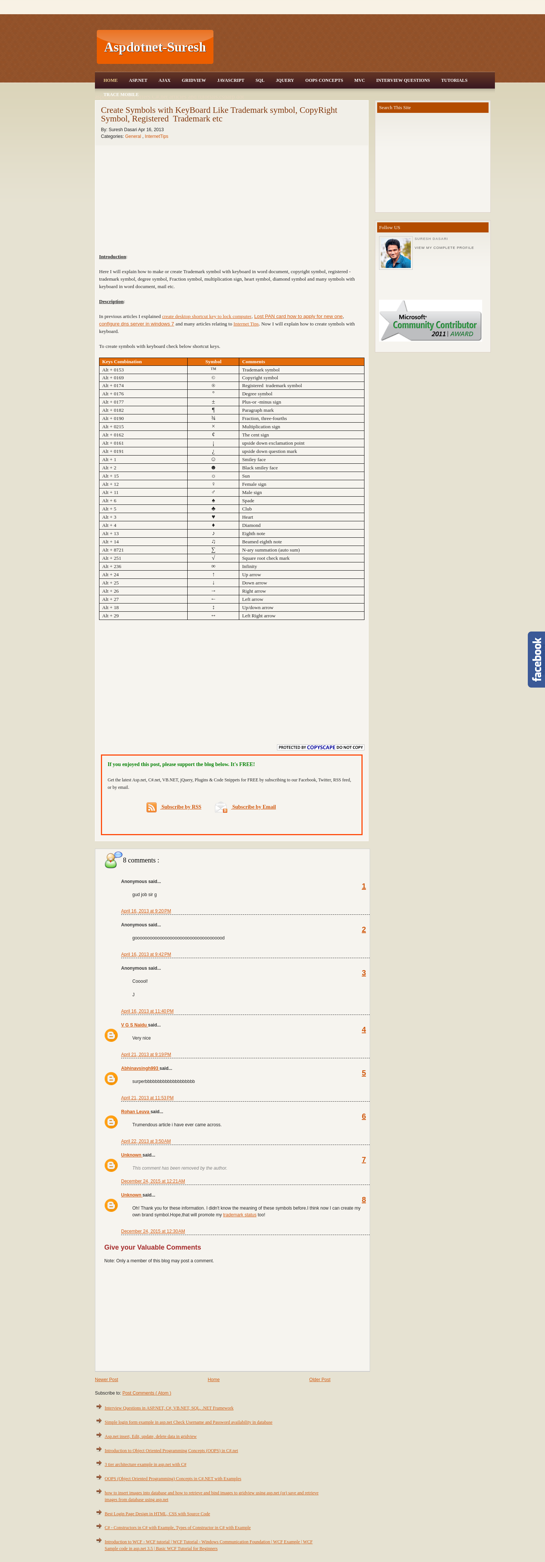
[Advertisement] (355, 47)
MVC (359, 80)
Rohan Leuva (136, 1111)
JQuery (285, 80)
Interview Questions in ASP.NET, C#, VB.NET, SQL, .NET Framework (169, 1408)
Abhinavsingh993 (140, 1068)
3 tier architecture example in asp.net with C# (146, 1464)
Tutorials (454, 80)
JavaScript (230, 80)
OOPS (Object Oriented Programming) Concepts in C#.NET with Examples (173, 1478)
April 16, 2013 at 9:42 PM (146, 954)
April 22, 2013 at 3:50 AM (146, 1141)
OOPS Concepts (324, 80)
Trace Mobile (121, 94)
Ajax (164, 80)
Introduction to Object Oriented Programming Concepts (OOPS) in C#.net (171, 1450)
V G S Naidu (134, 1025)
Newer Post (106, 1379)
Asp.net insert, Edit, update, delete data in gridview (151, 1436)
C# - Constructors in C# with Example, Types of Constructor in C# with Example (178, 1527)
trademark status (239, 1214)
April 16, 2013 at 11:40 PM (147, 1011)
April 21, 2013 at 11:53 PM (147, 1097)
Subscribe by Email (245, 807)
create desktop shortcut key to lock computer (206, 316)
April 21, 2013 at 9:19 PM (146, 1054)
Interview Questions (403, 80)
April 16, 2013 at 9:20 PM (146, 911)
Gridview (194, 80)
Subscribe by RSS (174, 807)
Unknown (131, 1155)
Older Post (319, 1379)
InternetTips (156, 136)
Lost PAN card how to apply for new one (298, 316)
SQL (260, 80)
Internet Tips (246, 324)
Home (111, 80)
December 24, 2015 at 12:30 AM (153, 1231)
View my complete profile (444, 248)
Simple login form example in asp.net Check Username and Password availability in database (188, 1422)
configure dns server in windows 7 (136, 324)
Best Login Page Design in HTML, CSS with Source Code (157, 1513)
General (133, 136)
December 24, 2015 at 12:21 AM (153, 1181)
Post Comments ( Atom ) (146, 1393)
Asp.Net (138, 80)
